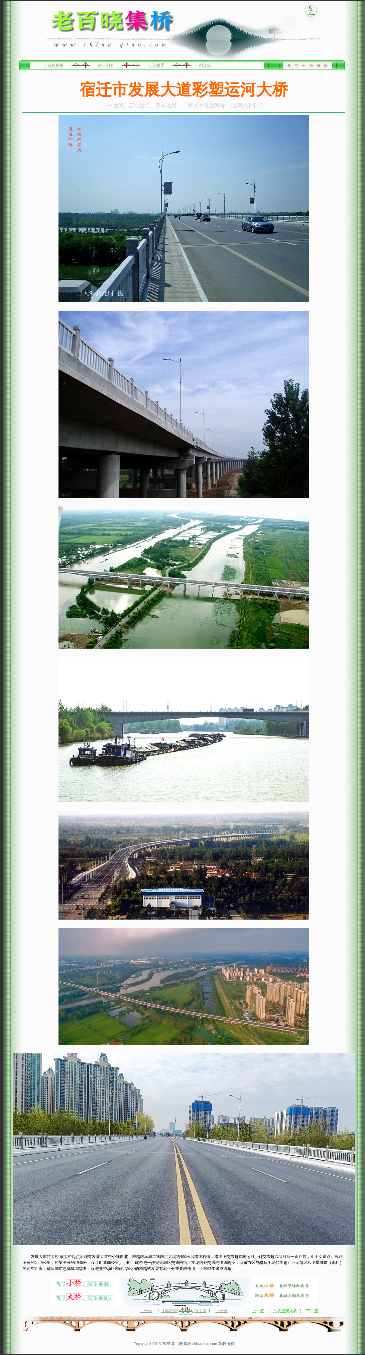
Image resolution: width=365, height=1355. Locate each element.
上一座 (146, 1310)
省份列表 (106, 65)
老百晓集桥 (53, 65)
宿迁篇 (205, 65)
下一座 (221, 1310)
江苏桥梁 (156, 65)
